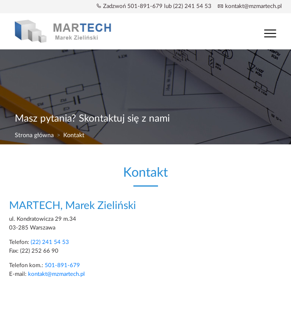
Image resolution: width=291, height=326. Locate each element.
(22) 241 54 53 (50, 242)
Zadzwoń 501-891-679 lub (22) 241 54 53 (157, 6)
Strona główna (34, 135)
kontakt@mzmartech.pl (253, 6)
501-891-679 (62, 265)
